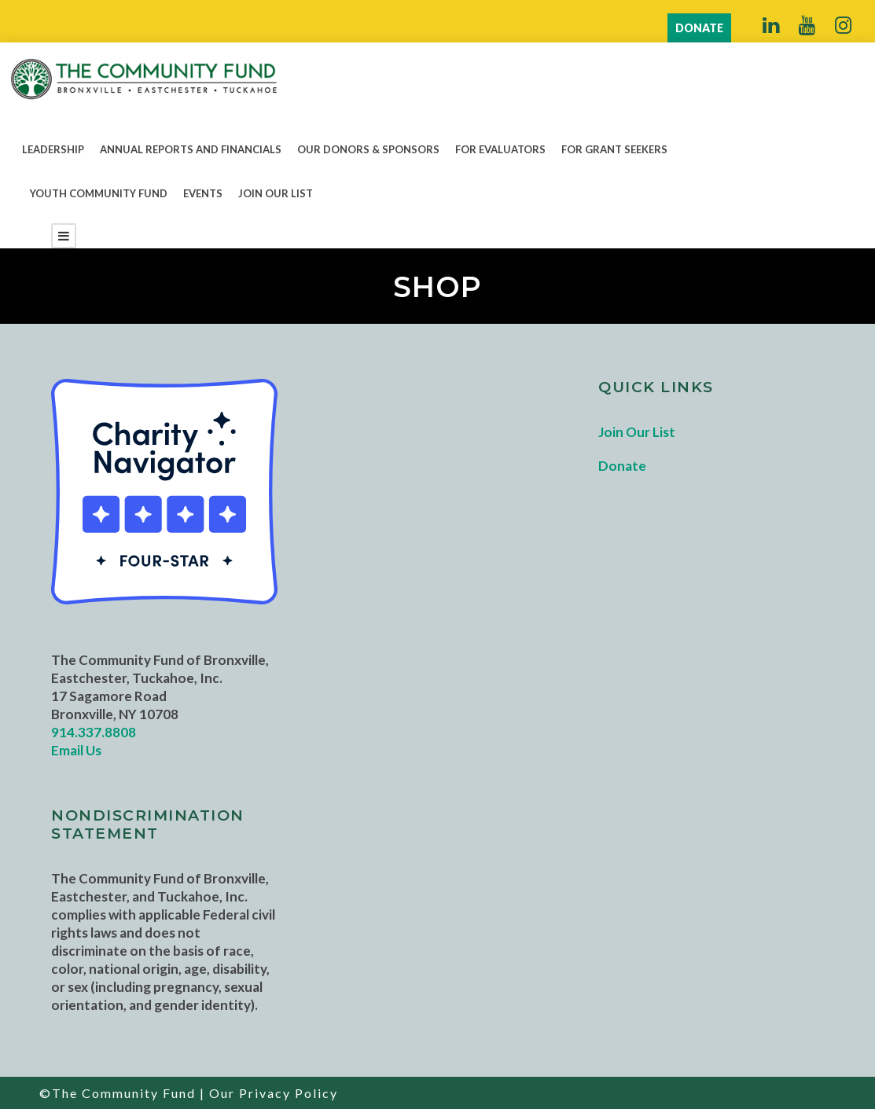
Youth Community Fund (98, 193)
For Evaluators (500, 149)
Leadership (53, 149)
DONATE (699, 28)
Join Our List (275, 193)
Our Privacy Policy (273, 1092)
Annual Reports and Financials (190, 149)
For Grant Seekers (614, 149)
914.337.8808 (93, 732)
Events (202, 193)
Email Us (76, 750)
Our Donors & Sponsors (368, 149)
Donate (622, 465)
